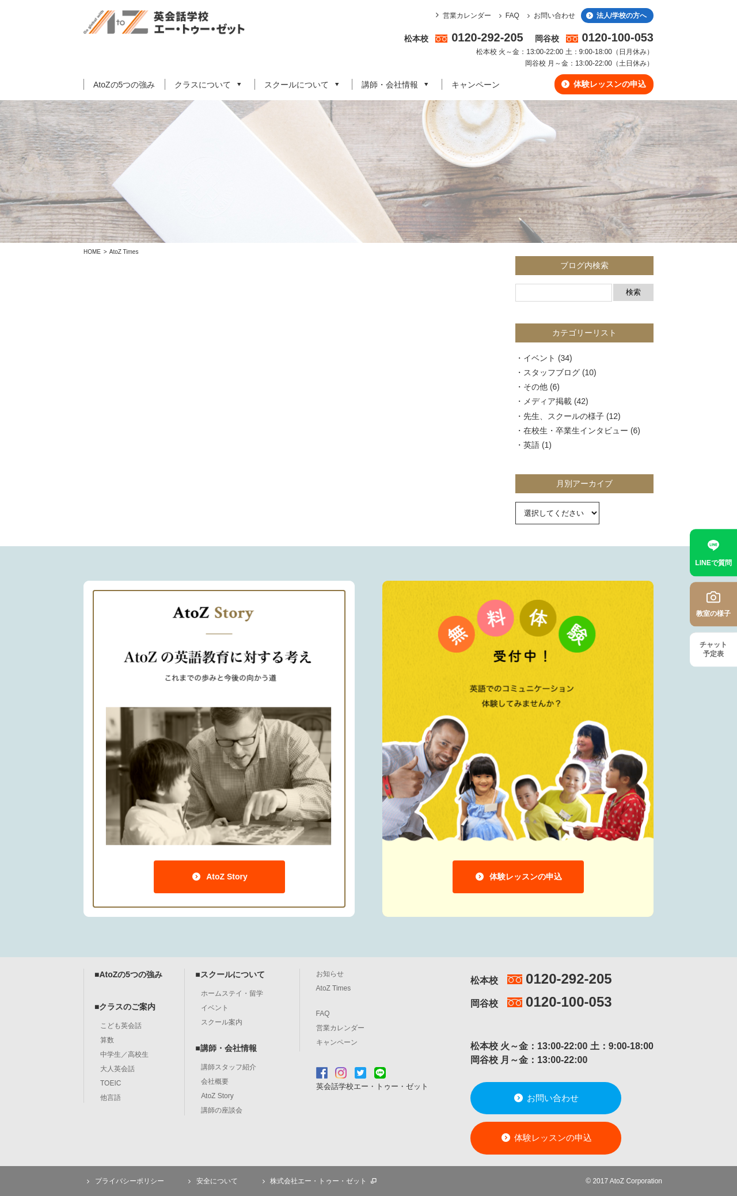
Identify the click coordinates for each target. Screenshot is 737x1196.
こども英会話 (121, 1026)
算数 (107, 1040)
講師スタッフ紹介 (228, 1067)
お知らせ (330, 974)
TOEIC (110, 1083)
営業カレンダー (467, 16)
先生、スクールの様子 (563, 416)
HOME (92, 252)
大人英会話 (117, 1069)
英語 (531, 445)
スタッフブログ (551, 372)
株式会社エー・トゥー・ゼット (318, 1181)
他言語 (110, 1098)
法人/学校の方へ (616, 16)
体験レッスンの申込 (603, 84)
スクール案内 (221, 1022)
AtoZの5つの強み (124, 84)
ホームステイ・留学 (232, 993)
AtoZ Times (124, 252)
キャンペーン (475, 84)
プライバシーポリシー (123, 1181)
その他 (535, 386)
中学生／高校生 (124, 1054)
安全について (211, 1181)
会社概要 (215, 1081)
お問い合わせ (549, 16)
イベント (539, 358)
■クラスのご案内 (124, 1006)
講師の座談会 (221, 1110)
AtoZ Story (219, 876)
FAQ (507, 16)
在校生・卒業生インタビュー (575, 430)
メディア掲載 (547, 401)
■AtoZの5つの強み (128, 974)
